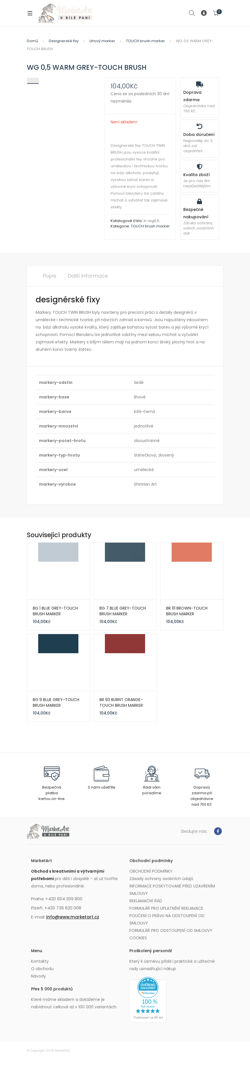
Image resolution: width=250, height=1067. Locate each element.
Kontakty (40, 961)
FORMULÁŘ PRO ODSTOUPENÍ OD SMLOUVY (170, 930)
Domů (32, 41)
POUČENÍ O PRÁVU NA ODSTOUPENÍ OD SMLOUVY (166, 919)
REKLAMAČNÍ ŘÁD (145, 901)
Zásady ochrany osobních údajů (161, 878)
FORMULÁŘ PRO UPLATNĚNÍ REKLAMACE (166, 908)
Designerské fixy (64, 41)
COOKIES (138, 938)
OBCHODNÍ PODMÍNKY (150, 871)
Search (192, 13)
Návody (38, 976)
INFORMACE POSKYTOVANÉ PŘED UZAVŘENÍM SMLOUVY (172, 889)
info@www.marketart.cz (72, 917)
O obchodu (42, 969)
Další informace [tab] (88, 275)
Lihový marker (102, 41)
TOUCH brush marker (145, 41)
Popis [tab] (49, 275)
